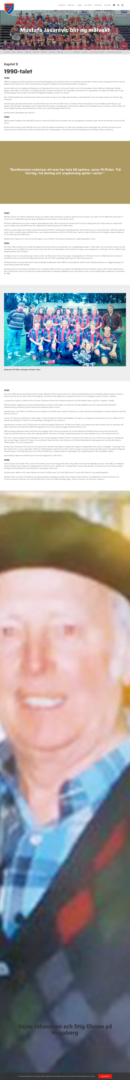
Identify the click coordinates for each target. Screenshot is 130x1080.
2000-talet (77, 52)
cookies (28, 1076)
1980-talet (60, 52)
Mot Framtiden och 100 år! (97, 52)
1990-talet (68, 52)
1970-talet (52, 52)
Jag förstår (105, 1076)
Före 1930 (7, 52)
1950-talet (36, 52)
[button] (122, 5)
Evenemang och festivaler (114, 52)
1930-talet (20, 52)
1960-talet (44, 52)
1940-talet (28, 52)
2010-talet (85, 52)
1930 (13, 52)
